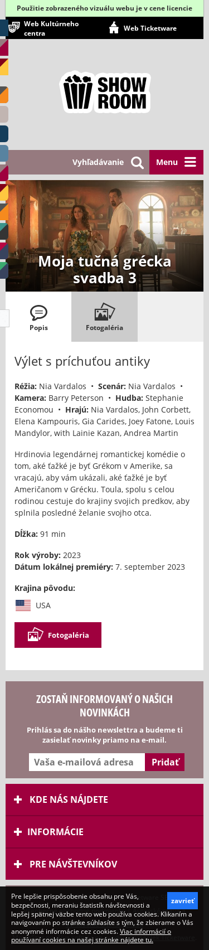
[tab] (38, 317)
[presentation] (38, 317)
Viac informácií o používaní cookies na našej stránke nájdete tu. (91, 936)
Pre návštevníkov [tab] (65, 864)
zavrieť (182, 900)
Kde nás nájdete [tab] (61, 799)
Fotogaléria (58, 635)
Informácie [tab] (49, 832)
